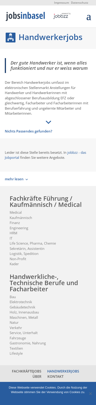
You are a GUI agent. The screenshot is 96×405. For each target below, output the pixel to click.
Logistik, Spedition (24, 253)
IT (11, 238)
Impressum (61, 3)
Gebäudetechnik (22, 307)
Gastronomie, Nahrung (28, 343)
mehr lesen (14, 179)
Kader (14, 264)
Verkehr (16, 327)
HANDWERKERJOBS (63, 371)
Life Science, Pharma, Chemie (33, 243)
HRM (13, 233)
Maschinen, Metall (24, 317)
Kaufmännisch (21, 217)
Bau (13, 296)
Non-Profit (18, 258)
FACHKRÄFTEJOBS (26, 371)
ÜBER (37, 376)
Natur (14, 322)
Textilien (16, 348)
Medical (16, 212)
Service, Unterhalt (24, 332)
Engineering (19, 228)
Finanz (15, 222)
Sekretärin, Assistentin (27, 248)
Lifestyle (16, 353)
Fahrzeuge (18, 338)
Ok (39, 398)
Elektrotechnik (21, 302)
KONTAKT (55, 376)
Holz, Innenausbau (24, 312)
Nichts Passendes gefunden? (28, 131)
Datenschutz (79, 3)
